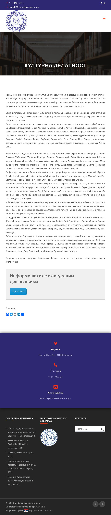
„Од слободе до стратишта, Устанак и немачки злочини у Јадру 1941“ (22, 432)
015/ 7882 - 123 (16, 3)
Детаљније (18, 291)
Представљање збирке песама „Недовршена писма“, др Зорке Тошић (22, 465)
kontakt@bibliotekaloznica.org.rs (24, 7)
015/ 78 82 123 (55, 376)
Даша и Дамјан (15, 453)
